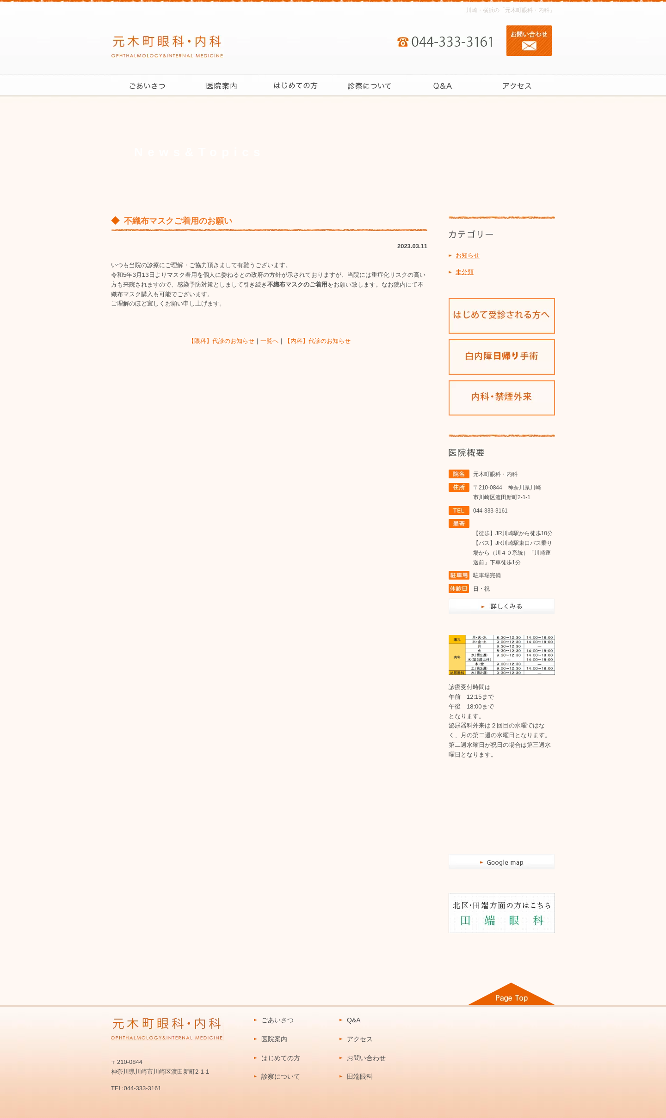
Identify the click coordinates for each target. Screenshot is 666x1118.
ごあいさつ (277, 1020)
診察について (280, 1076)
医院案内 (274, 1039)
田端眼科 (360, 1076)
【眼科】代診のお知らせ (221, 340)
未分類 (465, 272)
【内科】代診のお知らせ (317, 340)
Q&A (354, 1020)
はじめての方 (280, 1058)
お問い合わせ (366, 1058)
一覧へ (269, 340)
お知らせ (468, 255)
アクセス (360, 1039)
